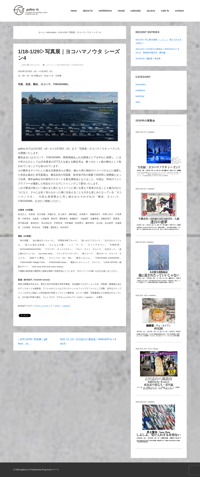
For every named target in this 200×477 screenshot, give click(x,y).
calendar (135, 10)
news (74, 10)
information (63, 65)
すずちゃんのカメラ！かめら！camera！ (53, 306)
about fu (88, 10)
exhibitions (105, 10)
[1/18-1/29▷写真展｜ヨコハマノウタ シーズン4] (34, 65)
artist (137, 102)
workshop (139, 96)
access (151, 10)
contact (179, 10)
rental (121, 10)
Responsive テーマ (50, 469)
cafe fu (165, 10)
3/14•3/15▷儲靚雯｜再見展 (147, 58)
